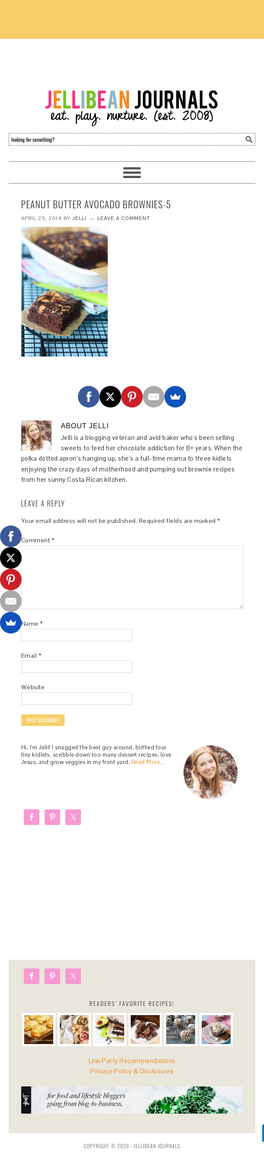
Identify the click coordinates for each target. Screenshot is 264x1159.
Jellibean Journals (132, 83)
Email (31, 655)
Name (32, 623)
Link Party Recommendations (132, 1061)
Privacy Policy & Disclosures (132, 1071)
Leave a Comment (123, 218)
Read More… (148, 762)
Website (33, 687)
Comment (38, 540)
